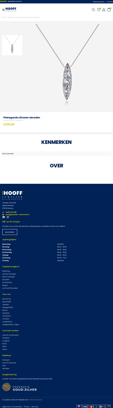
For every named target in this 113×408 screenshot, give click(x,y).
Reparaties (6, 301)
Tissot (4, 349)
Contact (110, 2)
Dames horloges (9, 274)
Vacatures (6, 316)
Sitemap (34, 406)
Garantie (5, 313)
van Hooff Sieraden (10, 288)
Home (3, 17)
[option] (12, 45)
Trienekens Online (35, 400)
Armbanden (7, 282)
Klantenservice (98, 2)
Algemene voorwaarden (12, 406)
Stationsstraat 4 (8, 205)
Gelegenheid (7, 307)
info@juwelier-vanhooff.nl (15, 214)
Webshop (6, 271)
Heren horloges (8, 277)
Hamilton (6, 338)
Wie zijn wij (6, 299)
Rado (4, 343)
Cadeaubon (7, 321)
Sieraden (11, 17)
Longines (6, 341)
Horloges (6, 360)
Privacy (27, 406)
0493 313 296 (9, 212)
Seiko (4, 346)
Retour (5, 310)
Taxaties (5, 304)
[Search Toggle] (93, 9)
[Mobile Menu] (4, 10)
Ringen (5, 285)
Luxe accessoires (9, 363)
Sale (4, 365)
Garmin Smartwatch (10, 335)
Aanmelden (9, 232)
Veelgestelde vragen (10, 324)
